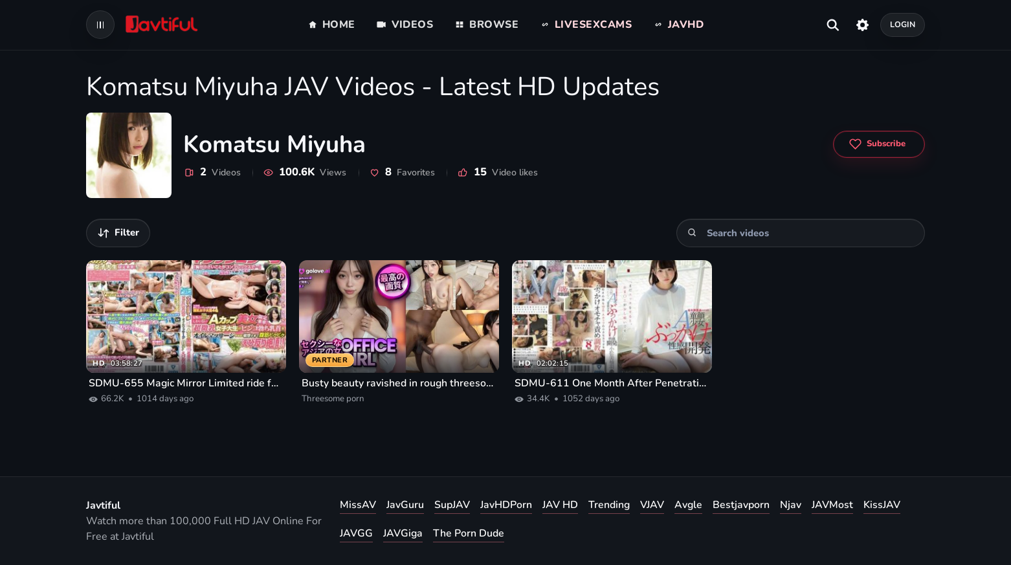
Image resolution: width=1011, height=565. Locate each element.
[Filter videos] (118, 233)
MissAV (358, 505)
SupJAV (452, 505)
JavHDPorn (506, 505)
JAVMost (832, 505)
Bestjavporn (741, 505)
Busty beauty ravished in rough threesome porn (399, 383)
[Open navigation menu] (100, 24)
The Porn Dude (468, 533)
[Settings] (862, 24)
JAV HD (560, 505)
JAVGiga (403, 533)
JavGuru (405, 505)
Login (903, 24)
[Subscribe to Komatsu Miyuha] (879, 144)
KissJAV (881, 505)
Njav (790, 505)
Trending (609, 505)
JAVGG (356, 533)
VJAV (652, 505)
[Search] (692, 232)
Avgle (688, 505)
